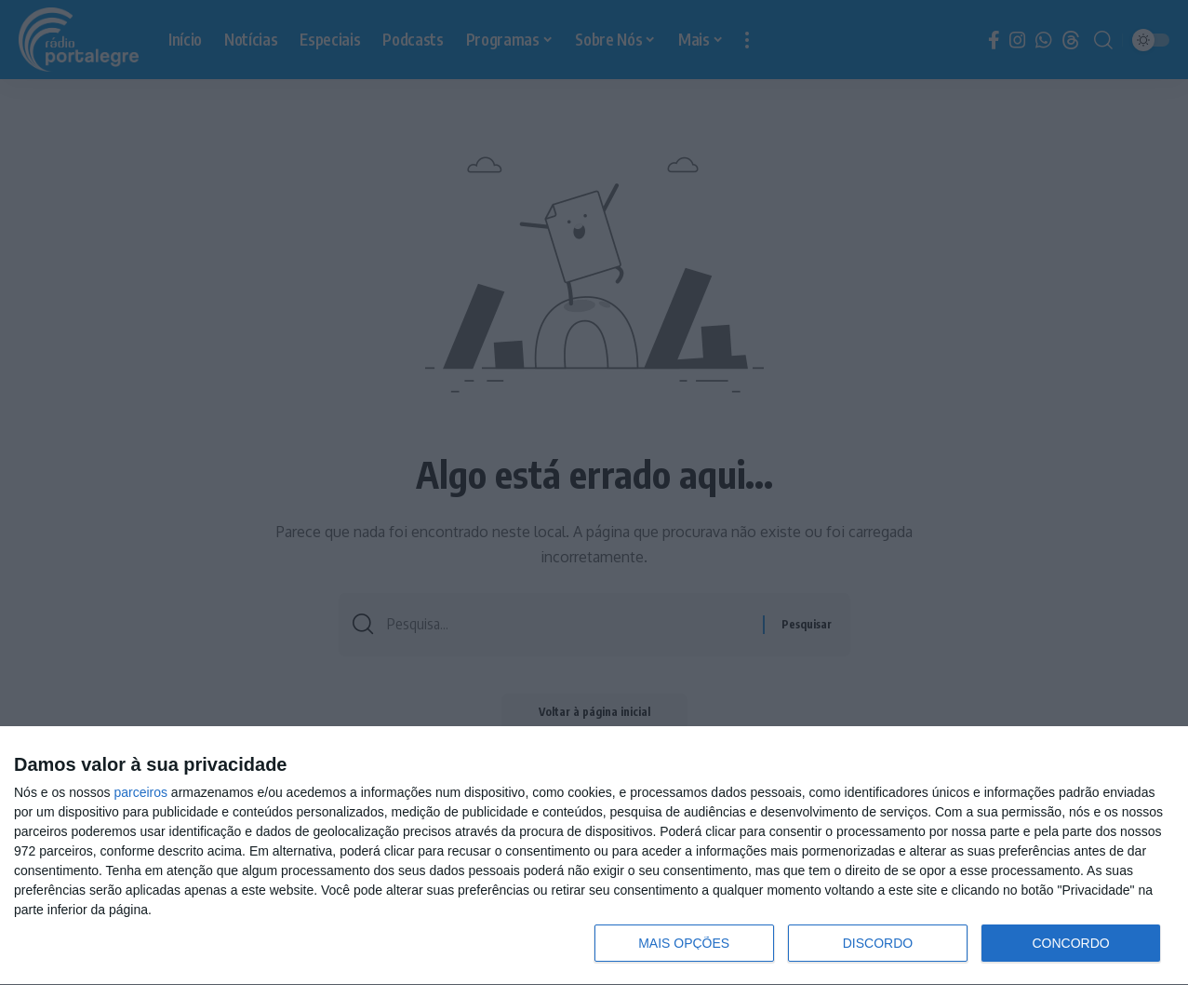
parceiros (140, 792)
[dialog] (594, 856)
